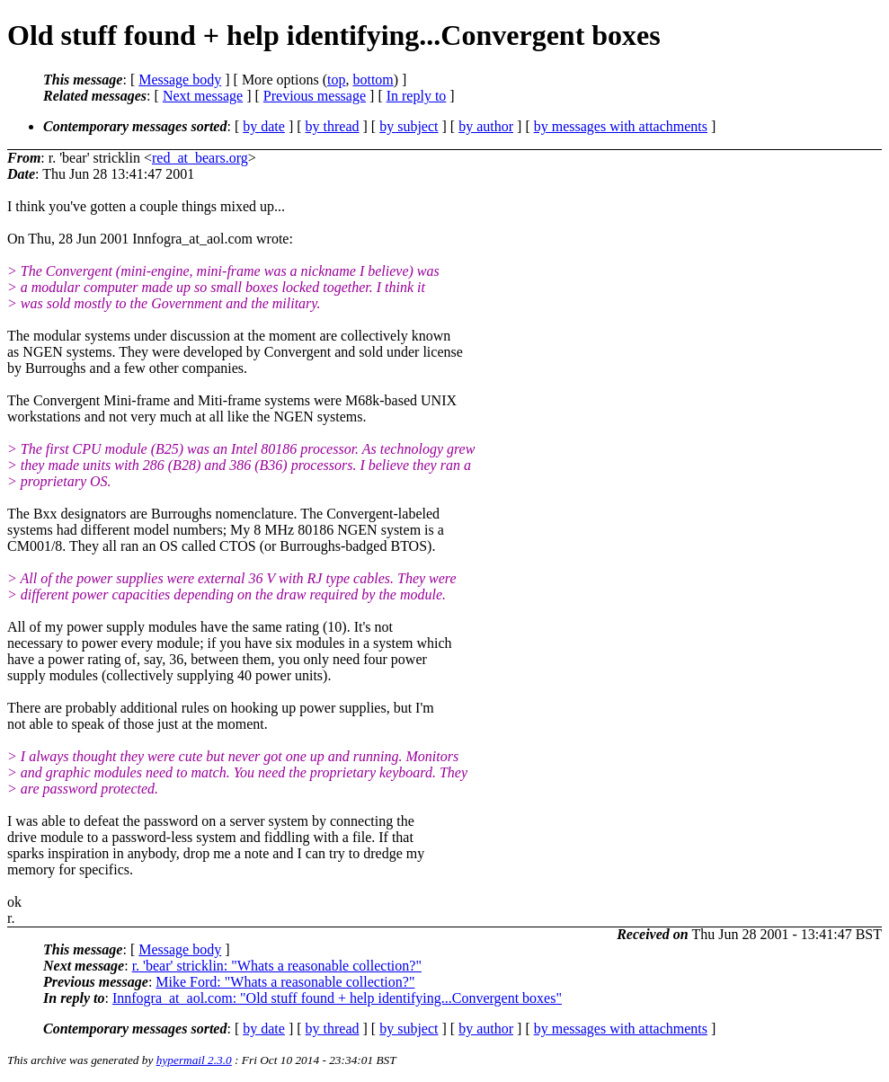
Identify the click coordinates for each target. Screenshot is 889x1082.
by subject (408, 126)
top (336, 79)
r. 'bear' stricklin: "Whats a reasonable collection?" (277, 965)
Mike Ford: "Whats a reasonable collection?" (285, 981)
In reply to (417, 95)
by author (485, 126)
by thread (333, 126)
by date (264, 126)
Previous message (314, 95)
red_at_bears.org (200, 157)
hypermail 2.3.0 (194, 1060)
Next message (203, 95)
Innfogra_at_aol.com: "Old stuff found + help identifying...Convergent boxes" (337, 998)
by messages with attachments (620, 126)
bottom (372, 79)
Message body (179, 79)
